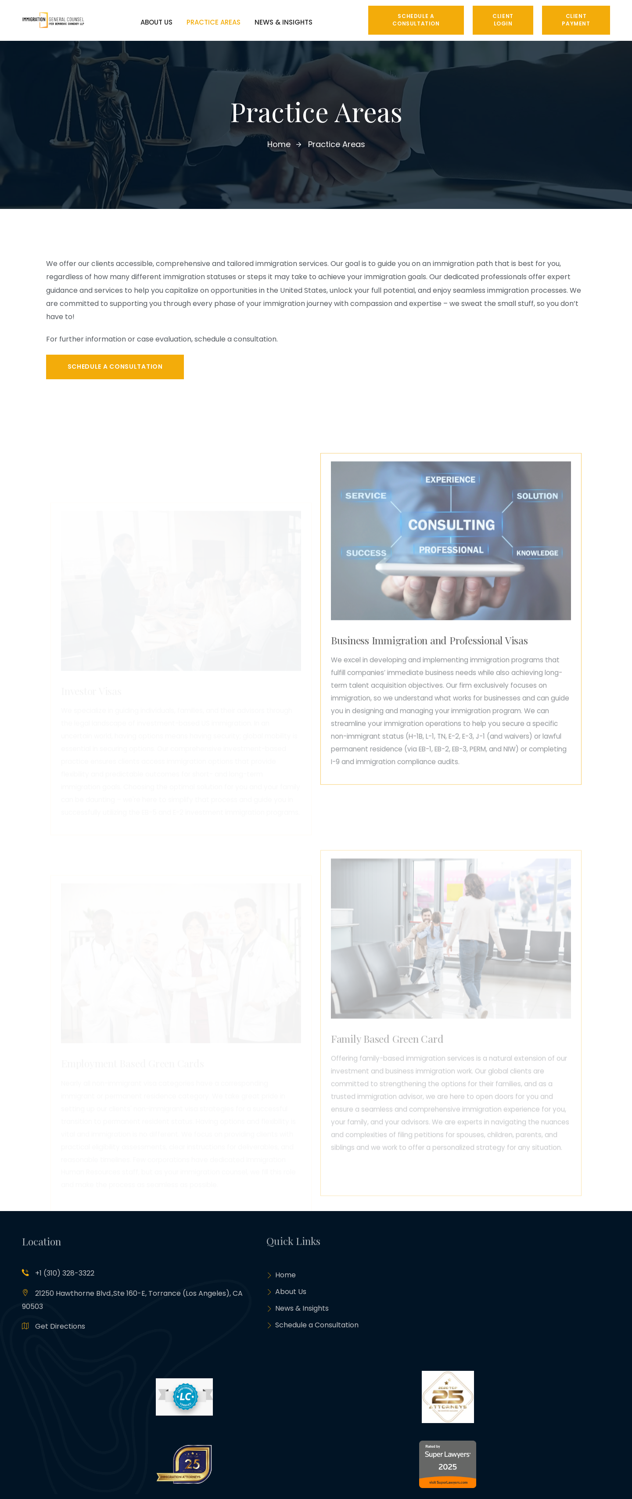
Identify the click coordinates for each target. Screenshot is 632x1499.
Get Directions (60, 1327)
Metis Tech (103, 1479)
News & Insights (297, 1311)
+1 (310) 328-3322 (64, 1274)
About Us (286, 1294)
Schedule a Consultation (312, 1329)
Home (281, 1276)
